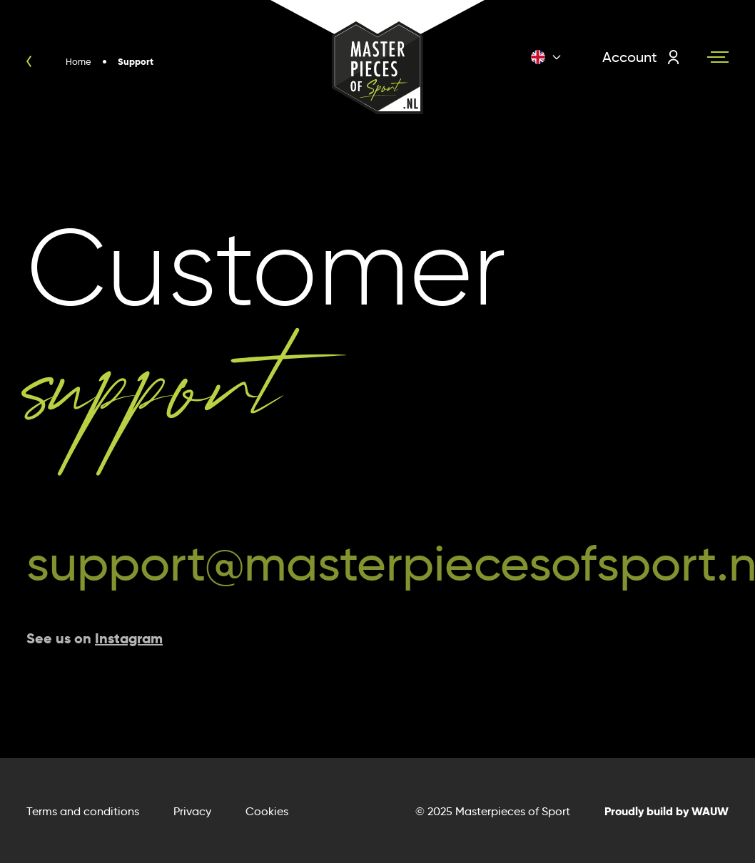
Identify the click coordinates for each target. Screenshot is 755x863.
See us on (94, 638)
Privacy (192, 811)
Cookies (266, 811)
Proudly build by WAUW (666, 811)
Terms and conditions (82, 811)
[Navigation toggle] (718, 57)
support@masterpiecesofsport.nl (377, 563)
